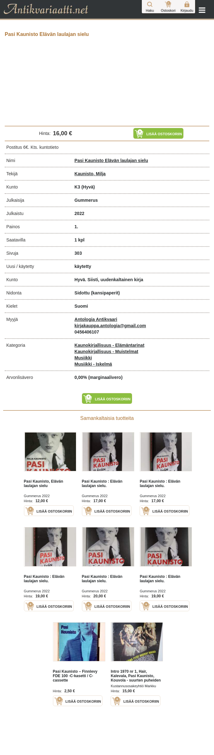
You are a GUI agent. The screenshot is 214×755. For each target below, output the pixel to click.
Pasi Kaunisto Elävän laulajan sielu (111, 160)
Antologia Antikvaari (95, 319)
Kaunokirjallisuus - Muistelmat (106, 351)
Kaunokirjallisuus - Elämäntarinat (109, 345)
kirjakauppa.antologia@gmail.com (110, 325)
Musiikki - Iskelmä (93, 364)
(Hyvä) (88, 186)
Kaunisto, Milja (90, 173)
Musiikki (83, 357)
